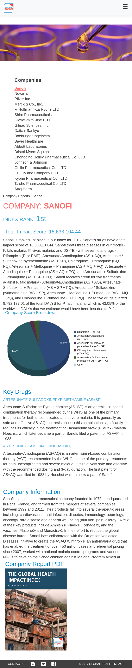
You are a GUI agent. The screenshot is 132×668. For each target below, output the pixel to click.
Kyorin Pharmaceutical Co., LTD (40, 178)
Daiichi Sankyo (26, 131)
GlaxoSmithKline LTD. (32, 120)
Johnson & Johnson (30, 162)
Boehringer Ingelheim (32, 136)
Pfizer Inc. (22, 99)
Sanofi (20, 88)
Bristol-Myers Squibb (31, 152)
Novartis (21, 93)
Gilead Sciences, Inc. (31, 125)
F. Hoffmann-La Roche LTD (36, 109)
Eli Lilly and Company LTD (36, 173)
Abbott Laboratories (30, 146)
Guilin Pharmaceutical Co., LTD (40, 168)
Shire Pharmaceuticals (33, 115)
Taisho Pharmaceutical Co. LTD (40, 184)
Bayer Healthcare (28, 141)
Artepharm (23, 189)
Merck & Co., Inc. (28, 104)
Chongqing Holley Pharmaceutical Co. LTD (49, 157)
